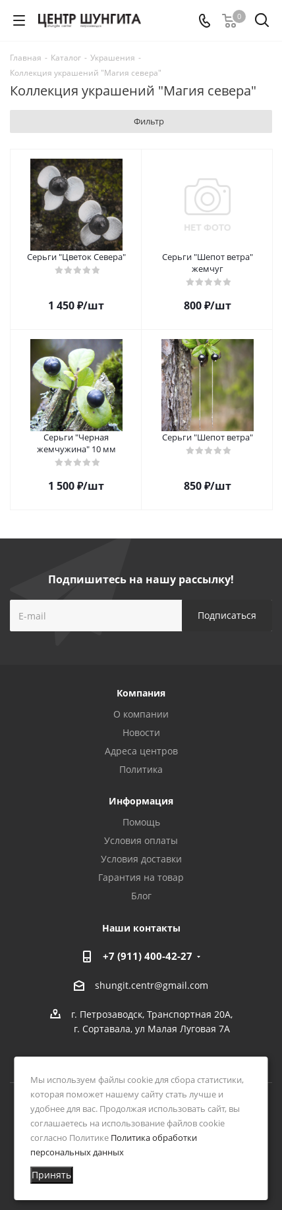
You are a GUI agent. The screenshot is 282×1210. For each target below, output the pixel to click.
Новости (141, 732)
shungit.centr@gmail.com (151, 985)
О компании (141, 714)
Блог (141, 895)
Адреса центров (141, 751)
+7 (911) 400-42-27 (147, 955)
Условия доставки (141, 859)
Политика (141, 769)
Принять (51, 1175)
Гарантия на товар (141, 877)
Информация (141, 801)
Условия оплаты (141, 840)
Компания (141, 693)
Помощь (141, 822)
